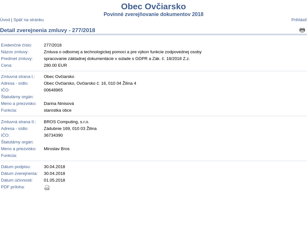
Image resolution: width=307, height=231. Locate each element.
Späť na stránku (28, 19)
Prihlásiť (299, 19)
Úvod (5, 19)
